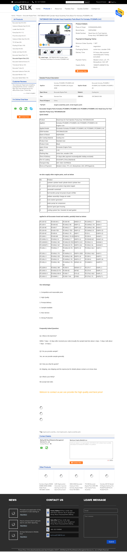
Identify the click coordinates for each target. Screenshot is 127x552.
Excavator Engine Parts (29, 15)
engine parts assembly (49, 432)
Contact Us (96, 9)
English (113, 2)
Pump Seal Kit (16, 32)
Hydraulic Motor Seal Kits (20, 39)
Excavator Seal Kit (18, 23)
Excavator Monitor (18, 74)
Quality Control (82, 9)
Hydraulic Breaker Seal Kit (20, 26)
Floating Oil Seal (17, 45)
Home (38, 9)
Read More (23, 515)
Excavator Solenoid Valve (20, 61)
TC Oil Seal (16, 42)
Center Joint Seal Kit (18, 52)
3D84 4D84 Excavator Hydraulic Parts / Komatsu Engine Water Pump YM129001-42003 (76, 487)
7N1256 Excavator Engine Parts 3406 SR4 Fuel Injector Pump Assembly (91, 486)
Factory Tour (69, 9)
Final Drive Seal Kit (18, 36)
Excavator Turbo (17, 68)
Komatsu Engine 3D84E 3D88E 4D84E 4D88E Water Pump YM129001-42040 (46, 486)
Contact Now (83, 71)
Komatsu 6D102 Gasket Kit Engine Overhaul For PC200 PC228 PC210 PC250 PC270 (107, 486)
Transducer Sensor (18, 65)
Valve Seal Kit (16, 48)
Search (87, 2)
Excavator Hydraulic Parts (20, 71)
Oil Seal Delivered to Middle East (29, 533)
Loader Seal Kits (17, 29)
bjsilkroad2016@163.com (21, 2)
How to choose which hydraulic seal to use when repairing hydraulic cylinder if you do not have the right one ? (30, 522)
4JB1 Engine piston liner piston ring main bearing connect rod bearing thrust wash (60, 486)
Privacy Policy (22, 550)
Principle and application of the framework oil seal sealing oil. (30, 510)
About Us (58, 9)
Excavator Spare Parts (19, 55)
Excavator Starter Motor (19, 78)
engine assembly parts (74, 432)
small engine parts (62, 432)
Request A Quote (101, 2)
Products (47, 9)
